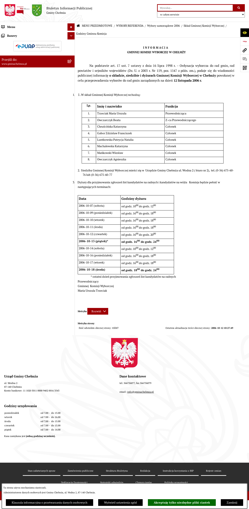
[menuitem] (37, 44)
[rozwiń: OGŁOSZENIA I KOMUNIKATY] (71, 44)
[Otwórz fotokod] (244, 67)
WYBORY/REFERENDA (130, 26)
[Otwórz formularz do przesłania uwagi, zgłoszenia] (244, 58)
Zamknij (232, 502)
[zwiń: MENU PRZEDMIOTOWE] (71, 34)
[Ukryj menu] (71, 27)
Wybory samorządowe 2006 (163, 26)
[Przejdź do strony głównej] (48, 10)
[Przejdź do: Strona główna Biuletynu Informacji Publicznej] (78, 26)
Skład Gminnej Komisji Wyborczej (204, 26)
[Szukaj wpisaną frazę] (239, 7)
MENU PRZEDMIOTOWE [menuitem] (17, 34)
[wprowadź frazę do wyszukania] (195, 7)
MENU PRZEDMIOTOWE (97, 26)
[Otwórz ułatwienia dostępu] (244, 32)
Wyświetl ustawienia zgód (120, 502)
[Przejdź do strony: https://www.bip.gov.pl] (244, 41)
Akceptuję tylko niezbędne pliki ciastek (182, 502)
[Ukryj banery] (71, 334)
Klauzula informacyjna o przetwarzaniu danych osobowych (49, 502)
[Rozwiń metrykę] (97, 311)
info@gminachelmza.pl (140, 423)
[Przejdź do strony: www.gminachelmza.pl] (244, 50)
